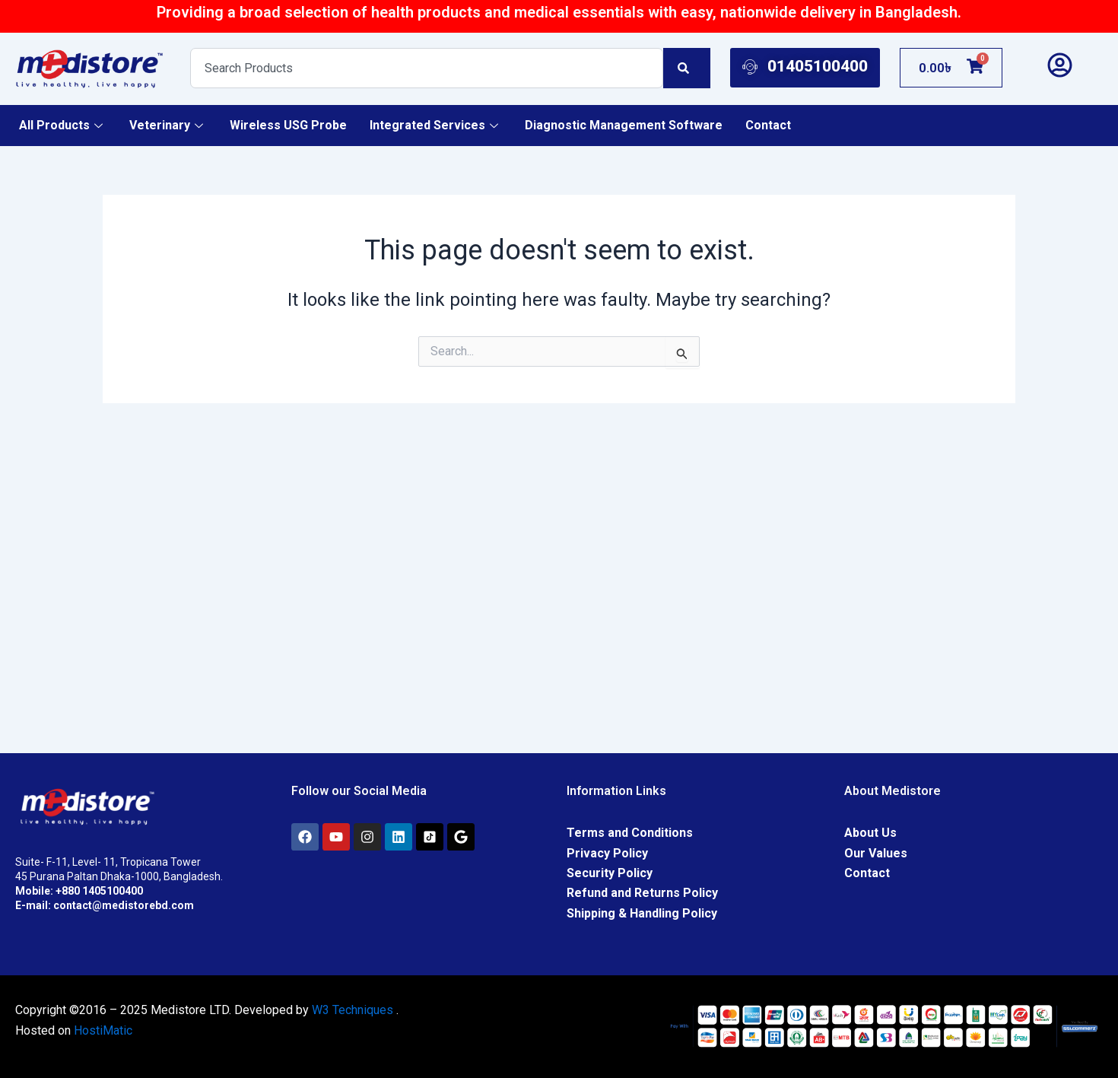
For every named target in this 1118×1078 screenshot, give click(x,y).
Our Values (875, 853)
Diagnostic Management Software (624, 125)
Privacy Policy (607, 853)
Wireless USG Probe (288, 125)
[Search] (686, 68)
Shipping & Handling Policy (642, 913)
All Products (62, 125)
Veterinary (168, 125)
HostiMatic (103, 1030)
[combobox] (427, 68)
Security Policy (610, 873)
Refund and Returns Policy (642, 893)
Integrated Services (436, 125)
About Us (870, 832)
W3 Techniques (352, 1010)
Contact (768, 125)
